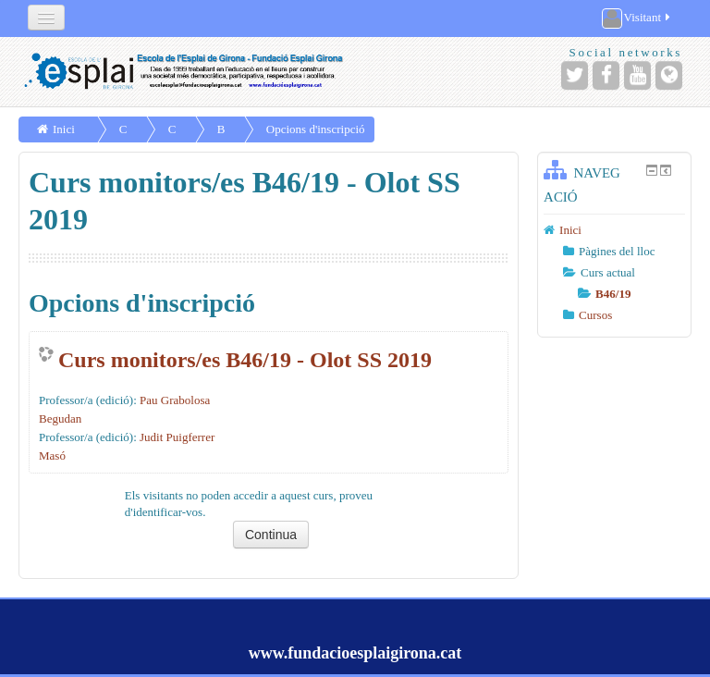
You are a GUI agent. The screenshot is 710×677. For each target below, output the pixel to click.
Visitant (637, 18)
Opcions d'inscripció (315, 129)
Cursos (595, 315)
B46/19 (612, 294)
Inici (64, 129)
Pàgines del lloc (617, 251)
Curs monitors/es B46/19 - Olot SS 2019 (245, 360)
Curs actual (608, 272)
